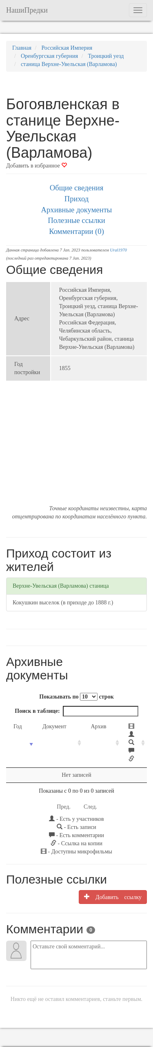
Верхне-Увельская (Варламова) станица (61, 586)
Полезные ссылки (76, 220)
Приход (76, 198)
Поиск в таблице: (76, 711)
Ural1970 (118, 250)
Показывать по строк (76, 697)
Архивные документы (76, 209)
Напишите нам (71, 1018)
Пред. (64, 774)
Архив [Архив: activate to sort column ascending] (85, 726)
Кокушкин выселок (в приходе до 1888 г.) (63, 603)
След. (90, 774)
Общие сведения (77, 187)
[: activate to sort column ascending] (124, 727)
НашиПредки (27, 10)
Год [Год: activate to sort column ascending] (17, 726)
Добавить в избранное (36, 166)
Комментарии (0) (76, 231)
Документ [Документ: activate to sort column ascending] (50, 726)
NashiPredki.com (30, 1018)
